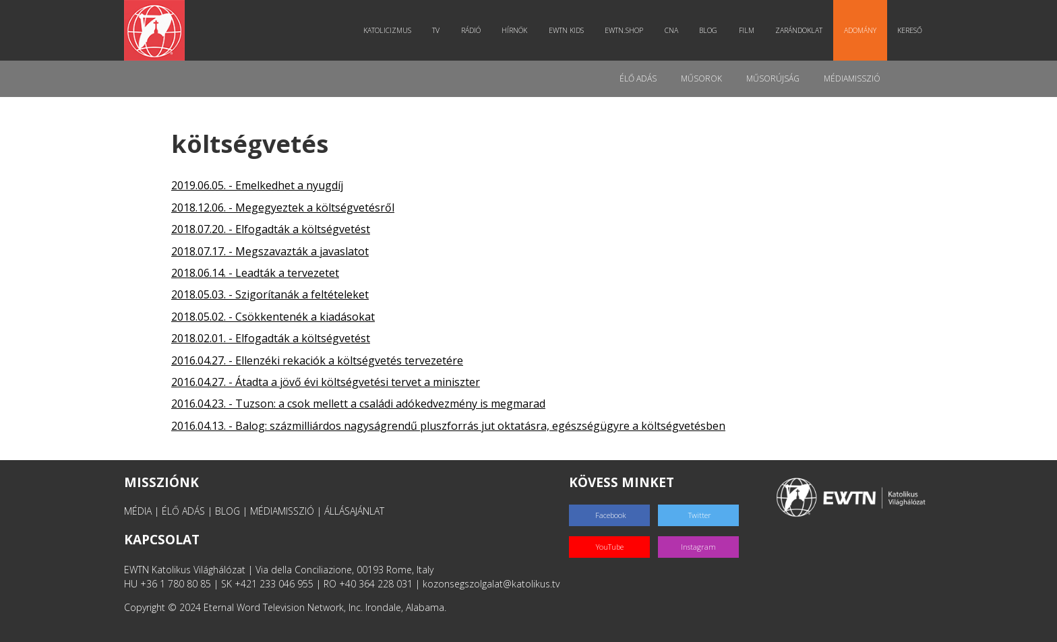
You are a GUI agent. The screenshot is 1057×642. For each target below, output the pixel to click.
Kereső (909, 30)
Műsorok (701, 78)
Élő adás (638, 78)
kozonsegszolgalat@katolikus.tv (491, 583)
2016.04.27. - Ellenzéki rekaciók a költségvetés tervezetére (317, 360)
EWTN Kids (566, 30)
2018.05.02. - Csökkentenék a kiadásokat (273, 316)
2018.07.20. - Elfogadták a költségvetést (270, 229)
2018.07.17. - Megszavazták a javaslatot (270, 251)
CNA (671, 30)
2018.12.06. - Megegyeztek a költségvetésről (282, 207)
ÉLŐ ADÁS (183, 511)
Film (746, 30)
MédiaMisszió (852, 78)
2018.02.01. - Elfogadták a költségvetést (270, 338)
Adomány (860, 30)
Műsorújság (772, 78)
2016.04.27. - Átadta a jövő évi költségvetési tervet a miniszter (325, 382)
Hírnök (514, 30)
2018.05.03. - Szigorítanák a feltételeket (270, 294)
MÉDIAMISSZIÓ (282, 511)
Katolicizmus (387, 30)
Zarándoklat (798, 30)
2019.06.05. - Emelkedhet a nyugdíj (257, 185)
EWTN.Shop (624, 30)
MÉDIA (138, 511)
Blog (708, 30)
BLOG (227, 511)
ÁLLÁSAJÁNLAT (354, 511)
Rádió (471, 30)
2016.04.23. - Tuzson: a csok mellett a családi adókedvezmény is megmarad (358, 403)
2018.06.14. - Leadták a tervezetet (255, 272)
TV (436, 30)
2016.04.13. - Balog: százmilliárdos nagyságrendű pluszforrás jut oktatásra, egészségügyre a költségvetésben (448, 425)
